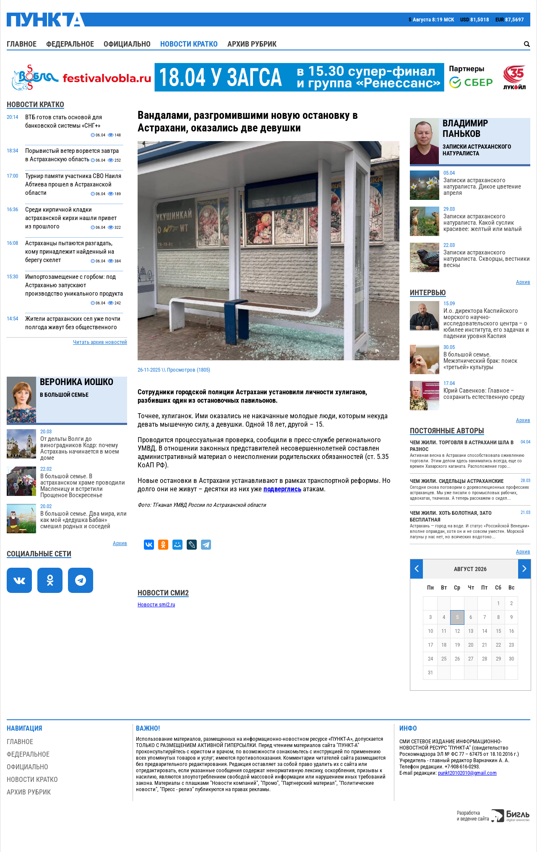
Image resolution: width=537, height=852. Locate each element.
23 (511, 645)
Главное (21, 43)
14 (484, 631)
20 (470, 645)
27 (470, 658)
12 (457, 631)
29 (498, 658)
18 (443, 645)
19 (457, 645)
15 (498, 631)
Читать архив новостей (100, 342)
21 (484, 645)
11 (443, 631)
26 (457, 658)
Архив (120, 543)
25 (443, 658)
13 (470, 631)
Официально (127, 43)
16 (511, 631)
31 (430, 672)
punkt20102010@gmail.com (467, 773)
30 (511, 658)
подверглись (282, 489)
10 (430, 631)
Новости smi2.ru (156, 604)
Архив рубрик (251, 43)
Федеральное (70, 43)
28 (484, 658)
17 (430, 645)
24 (430, 658)
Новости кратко (189, 43)
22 (498, 645)
